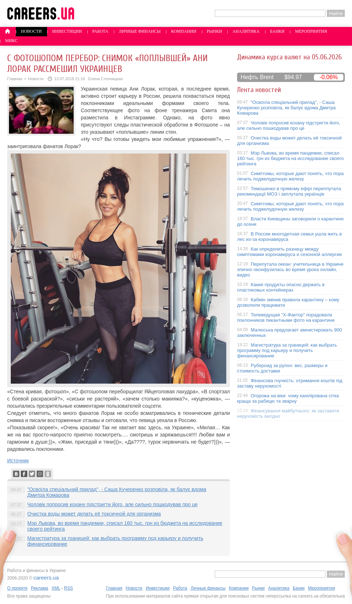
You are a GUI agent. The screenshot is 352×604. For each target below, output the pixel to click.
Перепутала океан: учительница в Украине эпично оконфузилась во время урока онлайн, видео (290, 269)
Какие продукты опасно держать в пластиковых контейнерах (281, 287)
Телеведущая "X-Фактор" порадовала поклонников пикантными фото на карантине (286, 317)
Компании (183, 31)
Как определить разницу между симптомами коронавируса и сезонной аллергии (289, 251)
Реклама (39, 588)
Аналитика (245, 31)
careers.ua (46, 578)
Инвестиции (67, 31)
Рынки (214, 31)
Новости (31, 31)
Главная (14, 79)
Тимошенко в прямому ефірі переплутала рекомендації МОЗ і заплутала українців (289, 191)
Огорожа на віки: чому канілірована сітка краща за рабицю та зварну (288, 398)
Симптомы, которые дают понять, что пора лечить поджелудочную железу (290, 176)
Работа (100, 31)
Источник (18, 460)
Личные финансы (140, 31)
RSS (68, 588)
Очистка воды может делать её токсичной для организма (94, 514)
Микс (11, 40)
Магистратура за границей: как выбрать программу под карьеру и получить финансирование (287, 350)
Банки (277, 31)
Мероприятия (311, 31)
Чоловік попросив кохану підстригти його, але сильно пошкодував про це (112, 504)
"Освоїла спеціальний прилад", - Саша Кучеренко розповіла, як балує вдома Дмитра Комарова (286, 108)
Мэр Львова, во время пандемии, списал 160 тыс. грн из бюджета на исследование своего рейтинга (290, 158)
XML (55, 588)
